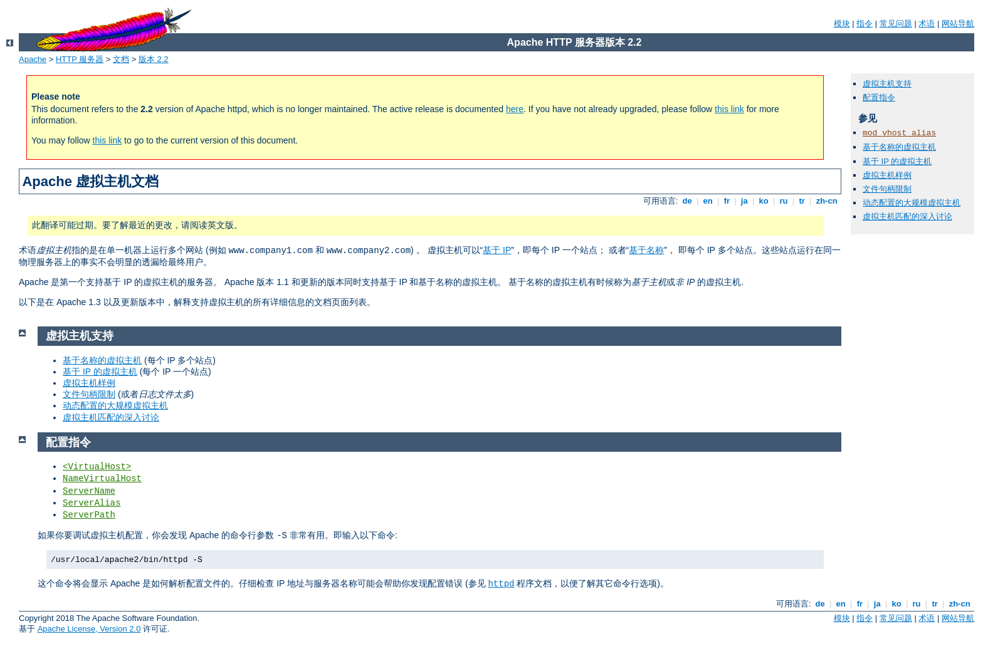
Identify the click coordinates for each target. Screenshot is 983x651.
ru (783, 201)
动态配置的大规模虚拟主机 (911, 202)
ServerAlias (91, 503)
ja (744, 201)
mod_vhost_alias (899, 133)
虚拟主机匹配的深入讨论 (907, 216)
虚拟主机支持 (887, 83)
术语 (926, 23)
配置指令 (879, 97)
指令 (864, 23)
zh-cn (826, 201)
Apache (32, 59)
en (708, 201)
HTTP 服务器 (79, 59)
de (687, 201)
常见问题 (896, 23)
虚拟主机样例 (887, 175)
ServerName (89, 491)
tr (802, 201)
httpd (501, 584)
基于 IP (497, 250)
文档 (121, 59)
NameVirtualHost (102, 479)
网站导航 (958, 23)
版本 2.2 (154, 59)
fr (727, 201)
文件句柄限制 (887, 189)
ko (763, 201)
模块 (842, 23)
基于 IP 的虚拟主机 (897, 161)
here (514, 109)
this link (729, 109)
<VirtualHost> (97, 467)
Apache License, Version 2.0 (89, 628)
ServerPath (89, 515)
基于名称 (646, 250)
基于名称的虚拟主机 (899, 147)
